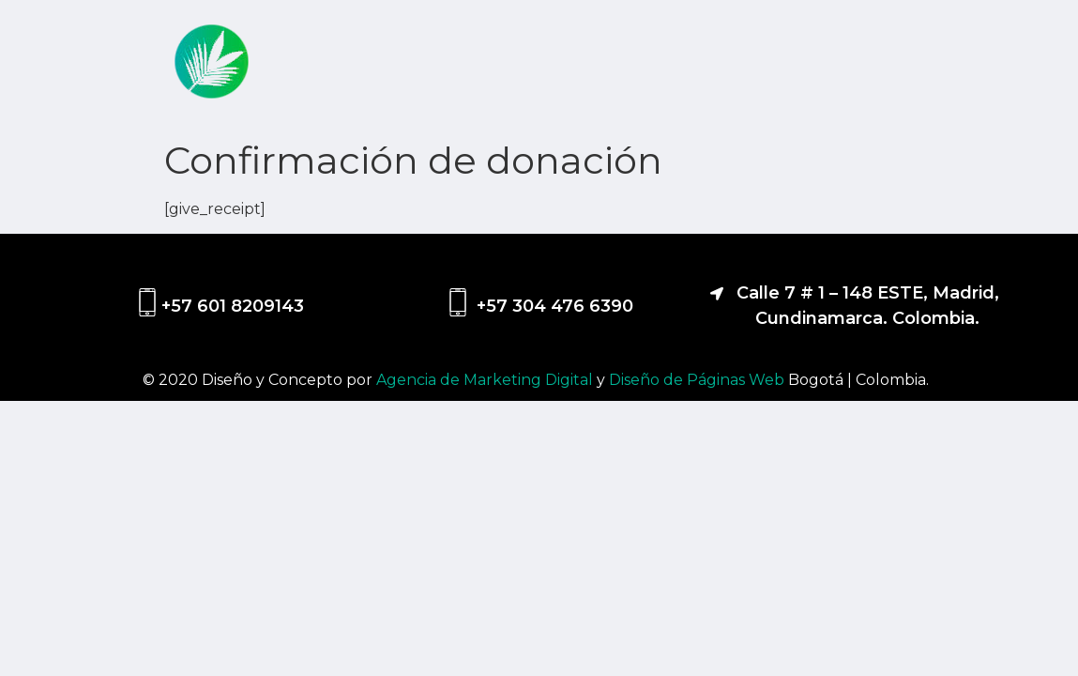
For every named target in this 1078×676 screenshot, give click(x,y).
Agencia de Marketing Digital (486, 380)
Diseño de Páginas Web (698, 380)
